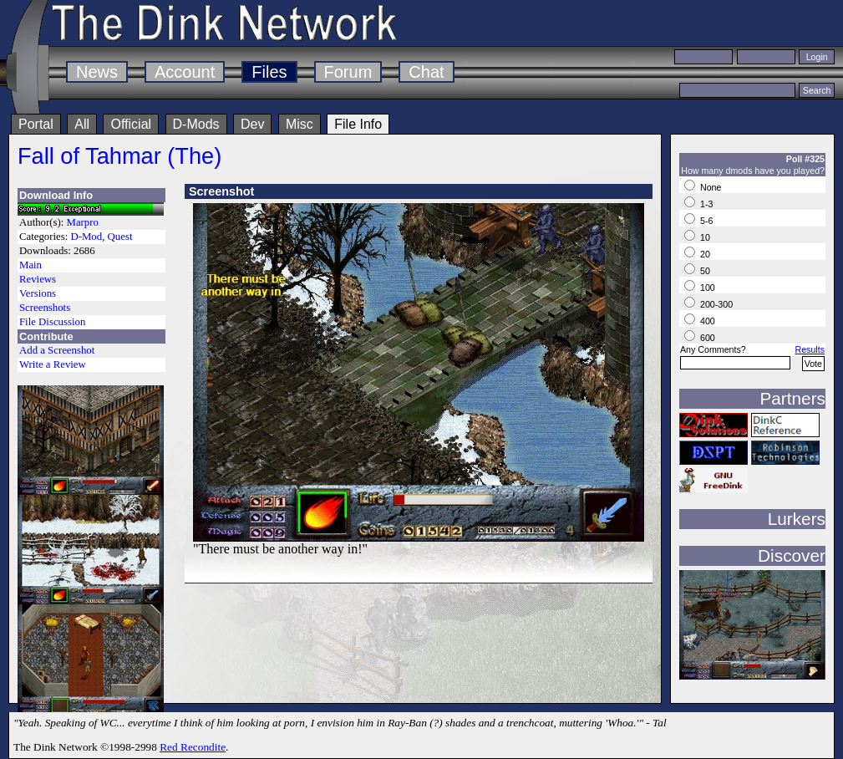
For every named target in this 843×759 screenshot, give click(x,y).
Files (269, 72)
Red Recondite (193, 747)
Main (30, 265)
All (81, 124)
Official (130, 124)
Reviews (37, 279)
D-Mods (196, 124)
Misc (299, 124)
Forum (348, 72)
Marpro (83, 222)
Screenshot (221, 191)
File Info (358, 124)
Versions (37, 293)
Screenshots (44, 307)
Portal (35, 124)
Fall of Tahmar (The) (119, 156)
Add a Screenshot (56, 350)
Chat (426, 72)
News (97, 72)
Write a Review (52, 364)
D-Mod (86, 236)
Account (185, 72)
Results (810, 349)
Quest (120, 236)
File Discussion (52, 322)
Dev (252, 124)
